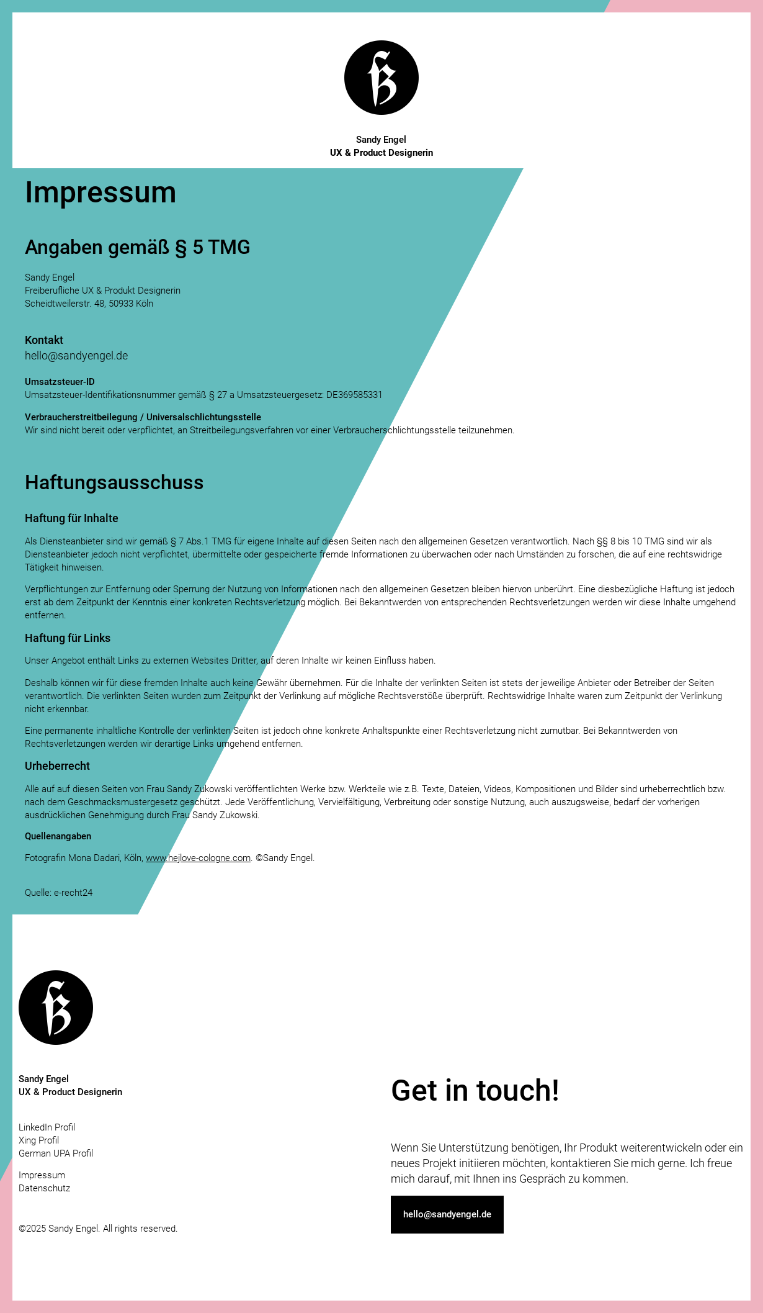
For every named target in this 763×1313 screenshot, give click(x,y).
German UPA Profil (56, 1153)
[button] (447, 1215)
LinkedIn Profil (47, 1127)
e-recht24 (73, 892)
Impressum (42, 1175)
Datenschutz (44, 1188)
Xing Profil (39, 1140)
